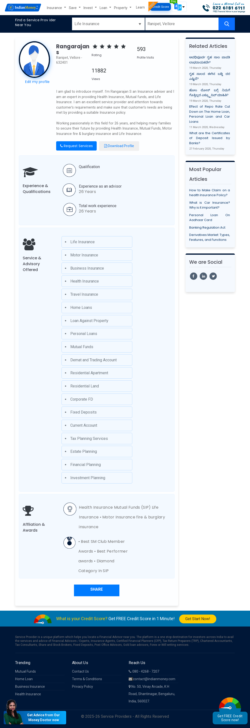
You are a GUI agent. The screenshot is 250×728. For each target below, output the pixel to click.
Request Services (76, 145)
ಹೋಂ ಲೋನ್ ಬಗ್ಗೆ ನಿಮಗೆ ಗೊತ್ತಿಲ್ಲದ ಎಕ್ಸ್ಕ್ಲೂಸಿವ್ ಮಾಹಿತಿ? (209, 92)
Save (73, 8)
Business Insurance (30, 686)
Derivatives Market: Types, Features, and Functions (209, 237)
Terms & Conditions (87, 679)
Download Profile (119, 146)
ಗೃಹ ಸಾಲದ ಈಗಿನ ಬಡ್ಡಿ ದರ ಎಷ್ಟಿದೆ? (209, 76)
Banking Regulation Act (207, 227)
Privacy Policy (82, 686)
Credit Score (160, 7)
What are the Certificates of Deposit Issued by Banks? (209, 138)
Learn (140, 7)
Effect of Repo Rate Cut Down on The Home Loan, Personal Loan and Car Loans (209, 113)
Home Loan (24, 679)
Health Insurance (28, 694)
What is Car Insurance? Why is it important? (209, 205)
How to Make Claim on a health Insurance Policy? (209, 192)
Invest (88, 8)
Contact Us (80, 671)
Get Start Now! (197, 619)
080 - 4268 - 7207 (144, 671)
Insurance (55, 8)
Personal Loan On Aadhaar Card (209, 217)
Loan (104, 8)
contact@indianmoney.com (152, 679)
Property (121, 8)
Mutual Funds (25, 671)
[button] (179, 7)
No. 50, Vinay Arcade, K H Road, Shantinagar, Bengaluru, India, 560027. (152, 694)
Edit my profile (37, 81)
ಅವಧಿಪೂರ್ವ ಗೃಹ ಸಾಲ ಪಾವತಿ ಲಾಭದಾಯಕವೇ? (209, 59)
